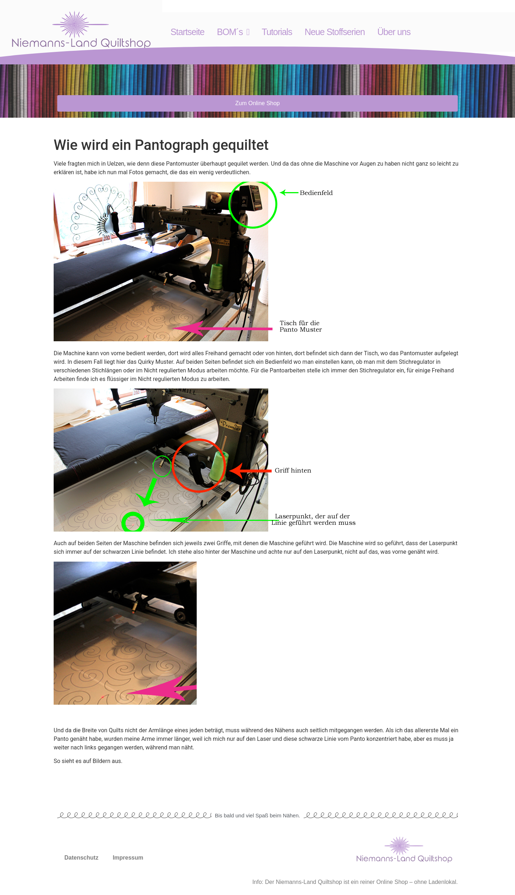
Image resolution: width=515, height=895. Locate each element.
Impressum (128, 858)
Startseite (188, 32)
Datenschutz (81, 858)
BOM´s (233, 32)
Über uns (394, 32)
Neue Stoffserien (335, 32)
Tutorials (277, 32)
